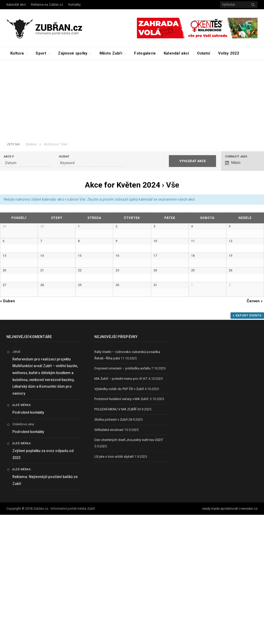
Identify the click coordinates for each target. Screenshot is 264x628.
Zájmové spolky (72, 53)
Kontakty (74, 4)
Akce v (9, 156)
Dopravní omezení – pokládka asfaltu (122, 482)
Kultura (17, 53)
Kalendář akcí (16, 4)
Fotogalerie (145, 53)
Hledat (64, 156)
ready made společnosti (220, 622)
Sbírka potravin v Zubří (111, 533)
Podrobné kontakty (28, 526)
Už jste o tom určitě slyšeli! (114, 570)
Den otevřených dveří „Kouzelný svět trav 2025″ (128, 553)
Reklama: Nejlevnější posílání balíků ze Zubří (45, 593)
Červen (255, 414)
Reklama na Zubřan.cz (47, 4)
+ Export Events (247, 428)
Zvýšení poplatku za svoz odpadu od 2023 (43, 567)
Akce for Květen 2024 (122, 184)
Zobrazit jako (236, 156)
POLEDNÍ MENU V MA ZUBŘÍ (115, 522)
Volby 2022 (229, 53)
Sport (41, 53)
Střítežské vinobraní (108, 543)
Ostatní (203, 53)
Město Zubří (111, 53)
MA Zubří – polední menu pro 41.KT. (121, 492)
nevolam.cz (249, 622)
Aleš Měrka (21, 518)
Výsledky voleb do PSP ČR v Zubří (119, 502)
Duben (7, 414)
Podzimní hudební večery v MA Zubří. (121, 512)
